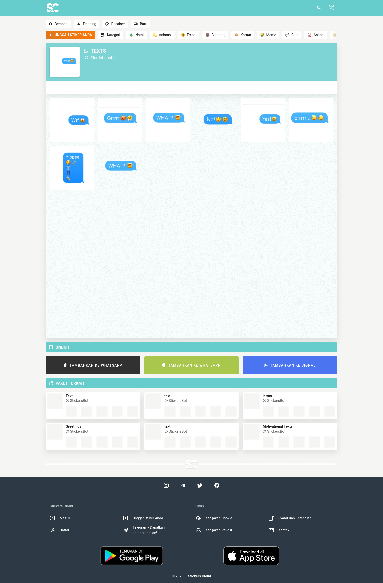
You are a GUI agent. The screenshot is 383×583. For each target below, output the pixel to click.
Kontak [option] (278, 530)
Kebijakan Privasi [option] (213, 530)
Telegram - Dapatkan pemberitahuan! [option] (144, 530)
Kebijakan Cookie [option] (213, 518)
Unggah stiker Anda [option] (143, 518)
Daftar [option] (59, 530)
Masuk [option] (60, 518)
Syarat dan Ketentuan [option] (290, 518)
